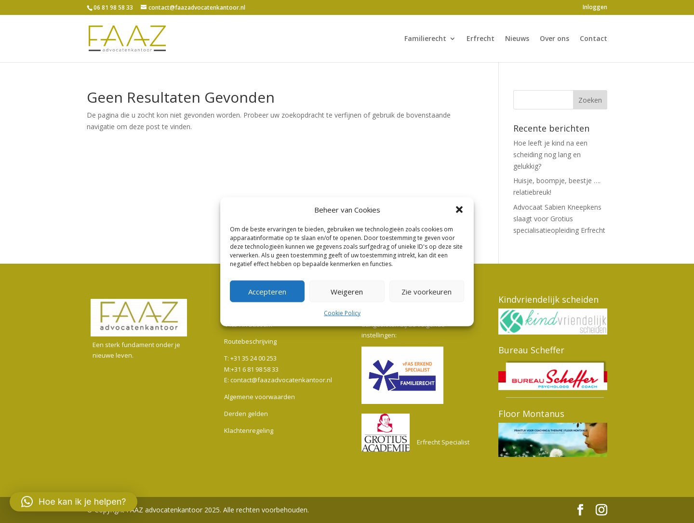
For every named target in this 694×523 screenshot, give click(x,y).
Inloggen (595, 7)
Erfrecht (480, 39)
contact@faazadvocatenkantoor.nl (281, 379)
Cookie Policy (342, 313)
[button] (459, 210)
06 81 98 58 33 (113, 7)
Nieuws (517, 39)
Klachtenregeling (248, 430)
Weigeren (347, 291)
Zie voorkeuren (426, 291)
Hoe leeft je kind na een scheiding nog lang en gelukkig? (550, 154)
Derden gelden (246, 413)
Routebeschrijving (250, 341)
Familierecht (425, 39)
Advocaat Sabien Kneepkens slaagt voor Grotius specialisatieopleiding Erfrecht (559, 218)
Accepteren (267, 291)
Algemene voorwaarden (259, 396)
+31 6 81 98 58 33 (255, 369)
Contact (593, 39)
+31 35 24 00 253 (253, 358)
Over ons (554, 39)
